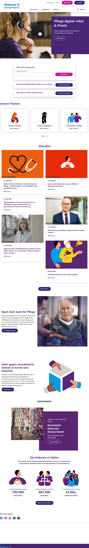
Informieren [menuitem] (33, 9)
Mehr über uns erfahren (44, 504)
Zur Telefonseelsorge (64, 93)
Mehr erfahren (44, 290)
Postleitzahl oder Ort (21, 71)
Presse (58, 2)
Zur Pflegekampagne (10, 332)
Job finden (79, 2)
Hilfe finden (67, 2)
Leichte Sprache (50, 2)
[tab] (42, 137)
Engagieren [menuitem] (45, 9)
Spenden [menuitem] (56, 9)
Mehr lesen (7, 193)
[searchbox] (34, 74)
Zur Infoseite (60, 38)
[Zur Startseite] (11, 6)
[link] (1, 520)
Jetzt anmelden (54, 443)
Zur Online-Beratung (64, 85)
